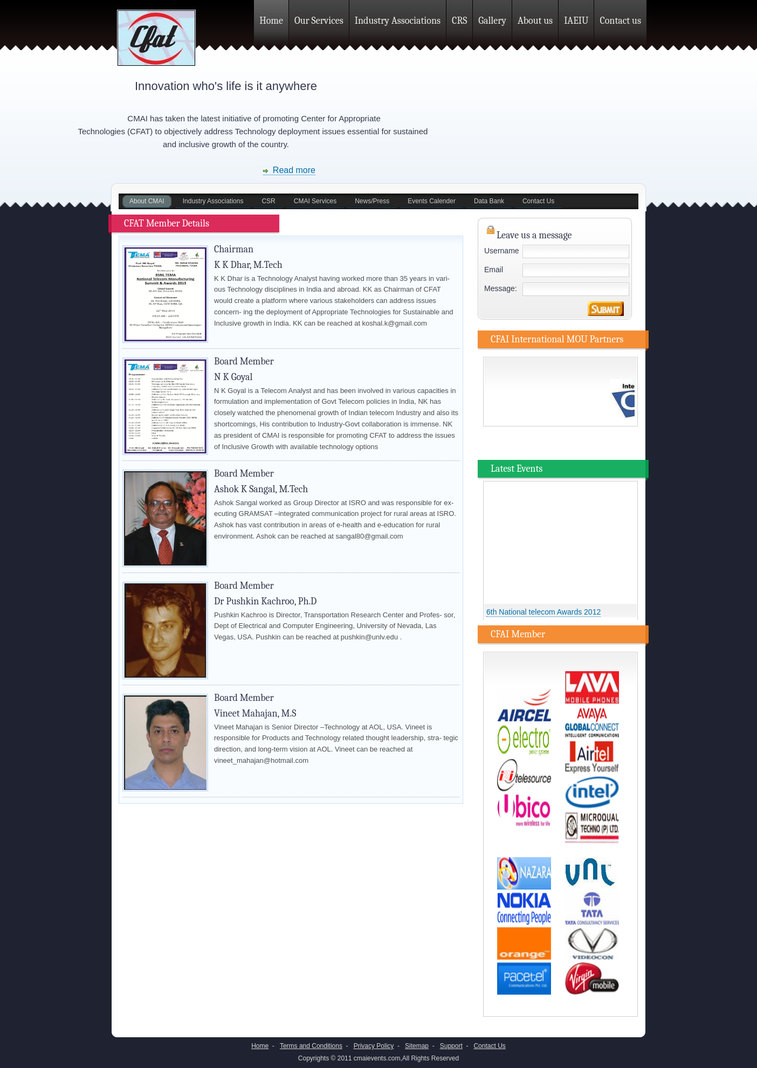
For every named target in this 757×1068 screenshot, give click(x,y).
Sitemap (417, 1046)
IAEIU (576, 20)
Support (451, 1046)
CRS (459, 20)
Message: (500, 288)
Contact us (620, 20)
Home (271, 20)
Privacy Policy (374, 1046)
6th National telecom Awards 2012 (543, 613)
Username (501, 250)
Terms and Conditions (311, 1046)
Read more (289, 170)
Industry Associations (398, 20)
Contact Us (489, 1046)
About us (535, 20)
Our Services (318, 20)
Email (493, 269)
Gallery (492, 20)
